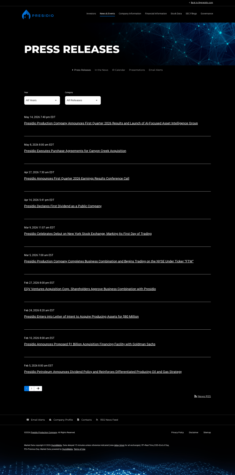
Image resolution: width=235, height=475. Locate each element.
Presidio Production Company (44, 432)
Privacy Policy (177, 432)
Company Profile (61, 419)
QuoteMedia (56, 445)
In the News (101, 69)
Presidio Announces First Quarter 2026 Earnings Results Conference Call (76, 178)
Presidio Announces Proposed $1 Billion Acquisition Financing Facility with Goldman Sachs (89, 344)
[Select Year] (42, 100)
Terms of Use (79, 449)
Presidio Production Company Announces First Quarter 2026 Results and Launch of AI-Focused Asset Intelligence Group (111, 123)
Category (69, 92)
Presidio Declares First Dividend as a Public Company (63, 206)
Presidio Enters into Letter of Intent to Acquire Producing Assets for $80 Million (81, 316)
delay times (119, 445)
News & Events (107, 13)
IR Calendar (118, 69)
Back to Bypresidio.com (200, 2)
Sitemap (207, 432)
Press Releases (82, 69)
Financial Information (156, 13)
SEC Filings (191, 13)
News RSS (202, 396)
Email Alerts (156, 69)
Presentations (137, 69)
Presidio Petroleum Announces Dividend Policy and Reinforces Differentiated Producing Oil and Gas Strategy (103, 372)
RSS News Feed (107, 419)
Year (26, 92)
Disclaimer (193, 432)
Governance (207, 13)
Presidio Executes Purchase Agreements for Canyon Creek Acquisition (75, 151)
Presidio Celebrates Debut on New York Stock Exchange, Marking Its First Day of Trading (88, 234)
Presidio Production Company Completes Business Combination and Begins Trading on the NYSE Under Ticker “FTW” (109, 261)
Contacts (84, 419)
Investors (91, 13)
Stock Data (176, 13)
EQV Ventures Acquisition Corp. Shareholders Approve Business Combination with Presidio (90, 289)
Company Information (130, 13)
